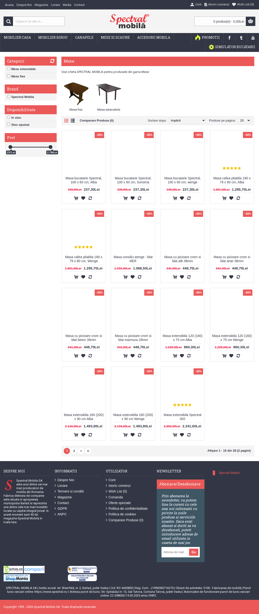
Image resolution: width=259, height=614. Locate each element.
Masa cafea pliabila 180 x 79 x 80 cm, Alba (232, 180)
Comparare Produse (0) (97, 120)
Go (193, 552)
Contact (62, 503)
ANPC (61, 514)
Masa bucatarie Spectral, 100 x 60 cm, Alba (83, 180)
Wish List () (116, 491)
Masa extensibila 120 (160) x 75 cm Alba (182, 338)
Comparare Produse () (124, 520)
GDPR (61, 509)
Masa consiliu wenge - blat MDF (133, 259)
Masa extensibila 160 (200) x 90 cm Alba (84, 417)
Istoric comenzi (118, 486)
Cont (111, 480)
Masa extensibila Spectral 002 (182, 417)
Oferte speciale (118, 503)
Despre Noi (64, 480)
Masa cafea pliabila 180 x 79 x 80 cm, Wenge (83, 259)
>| (88, 451)
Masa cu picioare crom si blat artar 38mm (232, 259)
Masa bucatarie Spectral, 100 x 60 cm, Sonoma (133, 180)
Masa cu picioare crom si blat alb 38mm (182, 259)
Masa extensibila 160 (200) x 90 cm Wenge (133, 417)
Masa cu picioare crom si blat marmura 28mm (133, 338)
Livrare (61, 486)
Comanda (114, 497)
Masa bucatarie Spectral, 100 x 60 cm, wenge (182, 180)
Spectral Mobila (229, 473)
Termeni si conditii (69, 491)
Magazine (63, 497)
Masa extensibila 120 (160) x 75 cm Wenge (232, 338)
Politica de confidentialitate (127, 509)
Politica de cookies (121, 514)
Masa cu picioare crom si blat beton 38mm (83, 338)
